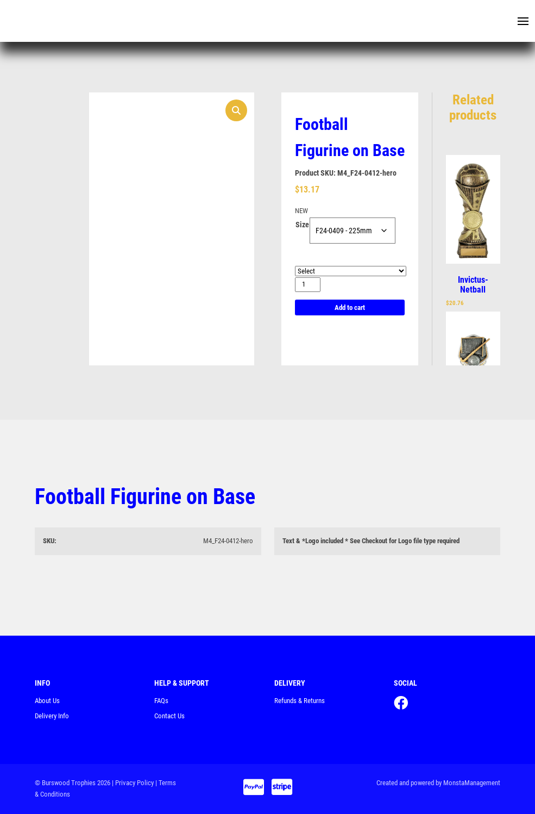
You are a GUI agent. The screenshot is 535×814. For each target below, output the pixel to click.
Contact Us (169, 716)
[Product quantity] (307, 284)
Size (302, 224)
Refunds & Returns (299, 701)
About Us (47, 701)
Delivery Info (52, 716)
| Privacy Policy (133, 783)
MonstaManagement (471, 783)
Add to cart (350, 307)
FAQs (161, 701)
